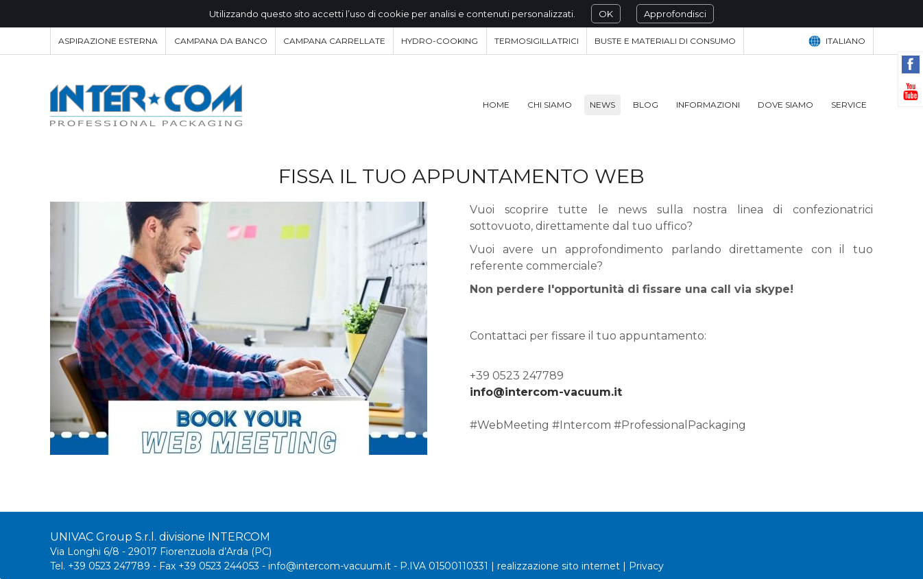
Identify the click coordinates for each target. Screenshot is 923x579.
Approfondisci (675, 13)
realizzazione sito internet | (563, 566)
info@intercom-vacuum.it (546, 392)
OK (606, 13)
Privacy (646, 566)
